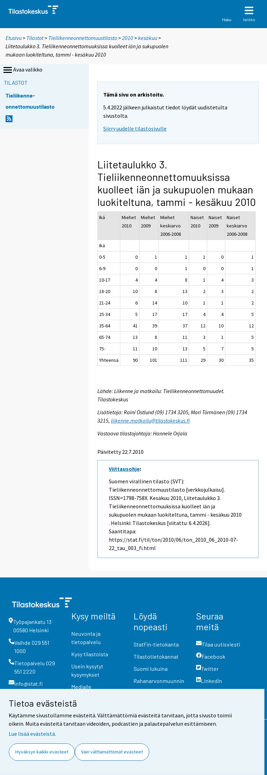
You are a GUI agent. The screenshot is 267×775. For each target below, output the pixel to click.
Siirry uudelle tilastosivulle (135, 128)
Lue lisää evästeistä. (32, 733)
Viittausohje (124, 468)
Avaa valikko (22, 70)
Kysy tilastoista (89, 654)
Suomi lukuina (151, 668)
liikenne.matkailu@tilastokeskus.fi (150, 420)
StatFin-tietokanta (156, 644)
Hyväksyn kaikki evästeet (41, 752)
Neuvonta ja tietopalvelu (86, 637)
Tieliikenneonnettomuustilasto (82, 37)
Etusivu (14, 37)
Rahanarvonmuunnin (159, 680)
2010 (127, 37)
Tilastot (34, 37)
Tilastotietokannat (156, 656)
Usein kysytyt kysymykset (87, 670)
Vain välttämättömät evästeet (112, 752)
